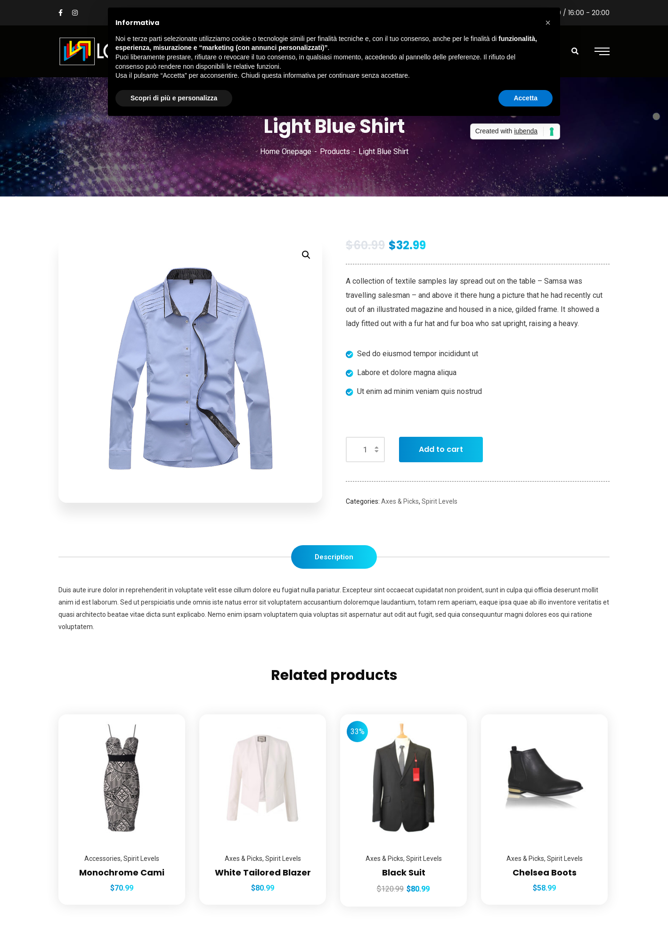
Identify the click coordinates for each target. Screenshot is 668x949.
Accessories (102, 858)
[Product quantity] (365, 449)
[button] (547, 22)
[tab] (334, 557)
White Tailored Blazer (263, 872)
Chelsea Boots (545, 872)
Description (334, 557)
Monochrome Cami (121, 872)
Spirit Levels (439, 501)
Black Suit (403, 872)
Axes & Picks (400, 501)
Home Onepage (285, 151)
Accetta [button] (525, 98)
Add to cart (441, 449)
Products (335, 151)
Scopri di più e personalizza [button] (173, 98)
